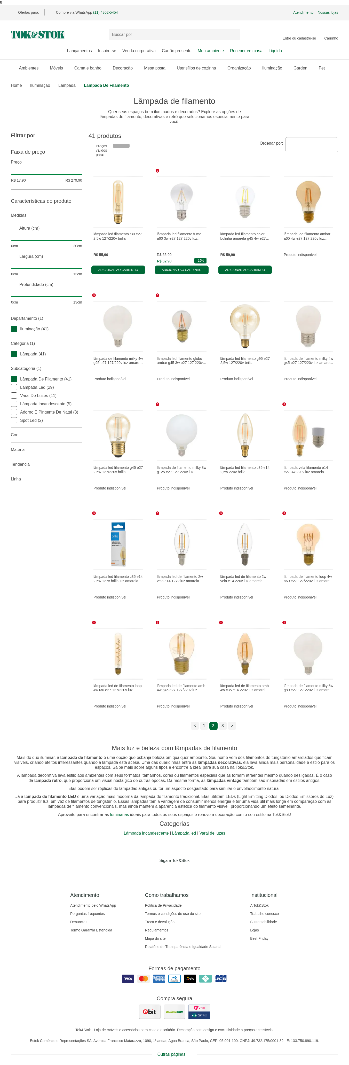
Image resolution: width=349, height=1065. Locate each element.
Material (46, 450)
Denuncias (78, 922)
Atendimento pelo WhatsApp (93, 905)
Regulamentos (156, 930)
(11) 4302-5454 (105, 12)
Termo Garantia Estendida (91, 930)
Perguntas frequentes (87, 914)
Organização (241, 68)
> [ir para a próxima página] (232, 726)
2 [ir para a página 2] (213, 726)
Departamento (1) (46, 318)
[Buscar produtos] (174, 34)
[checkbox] (14, 329)
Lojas (254, 930)
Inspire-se (107, 51)
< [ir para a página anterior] (195, 726)
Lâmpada (67, 85)
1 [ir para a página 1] (204, 726)
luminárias (119, 814)
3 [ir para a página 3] (222, 726)
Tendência (46, 464)
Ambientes (31, 68)
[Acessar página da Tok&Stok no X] (196, 871)
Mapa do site (155, 938)
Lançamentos (79, 51)
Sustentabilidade (263, 922)
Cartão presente (177, 51)
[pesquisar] (234, 35)
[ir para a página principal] (38, 34)
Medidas (46, 215)
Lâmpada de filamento (106, 85)
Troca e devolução (159, 922)
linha (46, 479)
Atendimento (303, 12)
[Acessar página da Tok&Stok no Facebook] (153, 871)
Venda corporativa (139, 51)
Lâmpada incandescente (146, 833)
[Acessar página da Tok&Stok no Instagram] (167, 871)
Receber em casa (246, 51)
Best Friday (259, 938)
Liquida (275, 51)
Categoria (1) (46, 343)
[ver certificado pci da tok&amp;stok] (199, 1012)
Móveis (59, 68)
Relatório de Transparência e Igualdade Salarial (183, 947)
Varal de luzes (212, 833)
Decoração (125, 68)
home (16, 85)
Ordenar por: (271, 143)
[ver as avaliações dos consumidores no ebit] (150, 1012)
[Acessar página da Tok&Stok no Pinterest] (182, 871)
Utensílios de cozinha (199, 68)
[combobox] (311, 144)
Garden (303, 68)
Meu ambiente (211, 51)
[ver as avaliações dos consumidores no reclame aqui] (174, 1012)
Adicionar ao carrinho (118, 270)
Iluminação (274, 68)
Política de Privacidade (163, 905)
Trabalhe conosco (264, 914)
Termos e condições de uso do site (173, 914)
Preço (46, 162)
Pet (324, 68)
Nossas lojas (328, 12)
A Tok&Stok (259, 905)
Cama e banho (90, 68)
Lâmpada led (184, 833)
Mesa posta (157, 68)
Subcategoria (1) (46, 369)
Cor (46, 435)
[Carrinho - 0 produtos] (331, 34)
